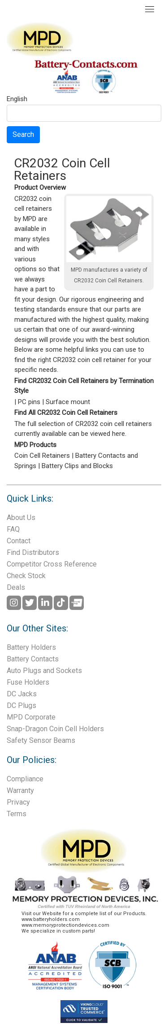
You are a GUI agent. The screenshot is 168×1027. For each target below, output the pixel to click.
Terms (16, 814)
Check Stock (26, 575)
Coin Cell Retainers (42, 456)
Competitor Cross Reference (52, 564)
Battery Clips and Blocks (77, 466)
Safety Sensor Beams (41, 740)
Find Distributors (33, 552)
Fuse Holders (28, 682)
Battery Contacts (33, 659)
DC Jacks (22, 694)
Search (23, 134)
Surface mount (68, 402)
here (118, 434)
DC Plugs (21, 705)
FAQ (13, 529)
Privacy (18, 802)
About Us (21, 517)
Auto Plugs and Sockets (44, 670)
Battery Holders (31, 647)
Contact (18, 541)
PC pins (29, 402)
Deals (16, 587)
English (17, 99)
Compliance (25, 779)
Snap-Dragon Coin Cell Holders (55, 728)
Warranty (20, 790)
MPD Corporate (31, 717)
